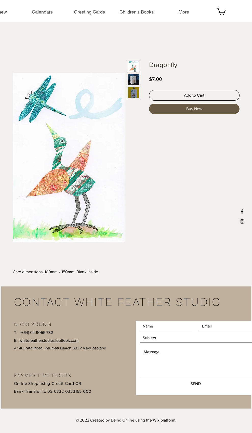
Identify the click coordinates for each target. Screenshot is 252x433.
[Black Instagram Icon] (242, 221)
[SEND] (196, 383)
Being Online (122, 420)
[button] (221, 11)
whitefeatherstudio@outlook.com (48, 340)
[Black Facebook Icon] (242, 211)
